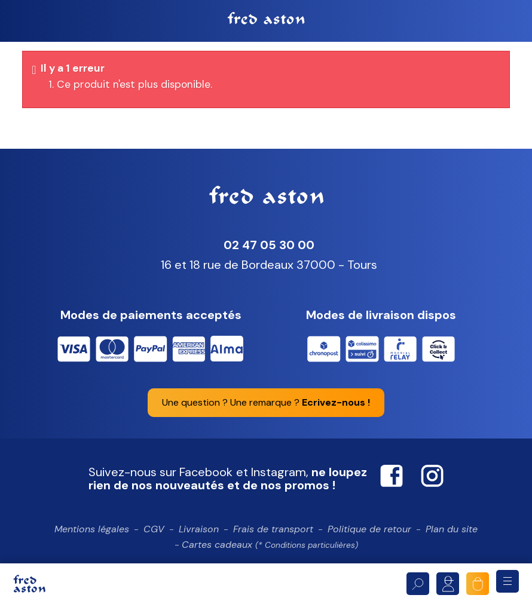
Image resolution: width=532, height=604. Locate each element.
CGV (153, 530)
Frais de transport (273, 530)
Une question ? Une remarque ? (266, 403)
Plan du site (452, 530)
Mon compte (447, 583)
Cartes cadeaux (270, 545)
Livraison (199, 530)
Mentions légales (91, 530)
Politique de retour (369, 530)
